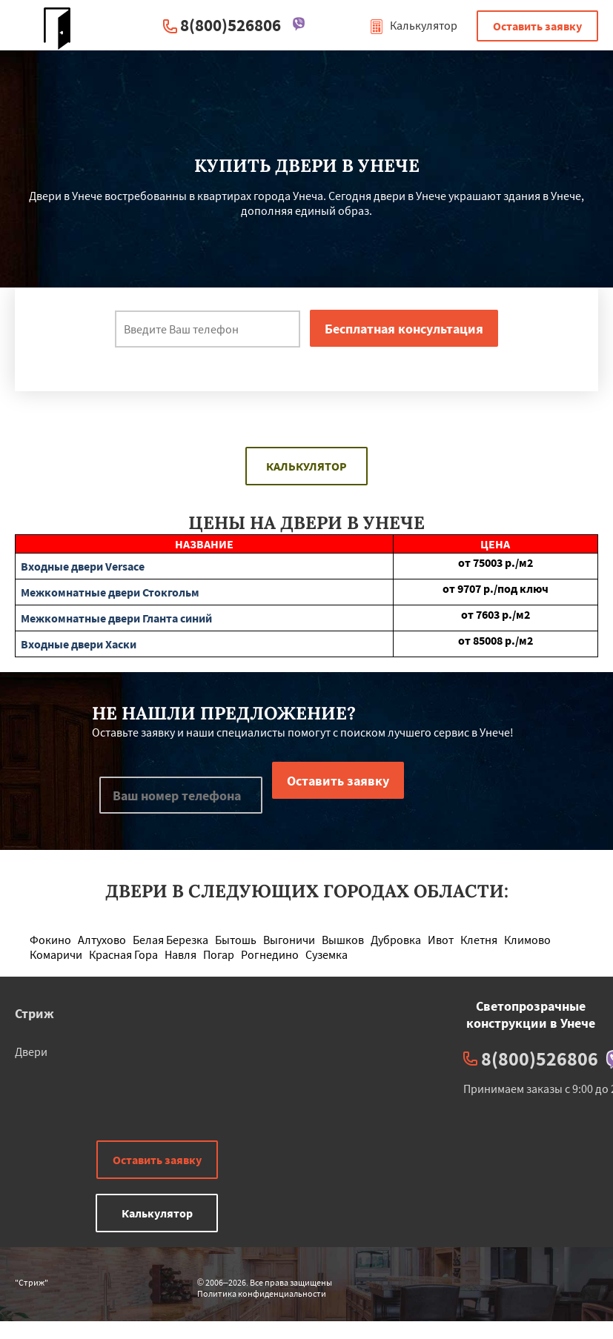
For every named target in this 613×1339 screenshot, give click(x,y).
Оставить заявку (537, 26)
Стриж (34, 1013)
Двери (31, 1051)
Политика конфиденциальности (261, 1293)
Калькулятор (413, 25)
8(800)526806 (230, 25)
